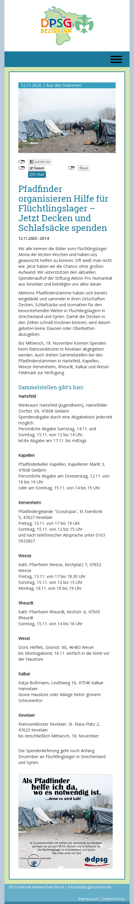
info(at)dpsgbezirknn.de (90, 887)
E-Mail (37, 174)
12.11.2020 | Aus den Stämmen (51, 85)
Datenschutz (113, 898)
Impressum (88, 898)
